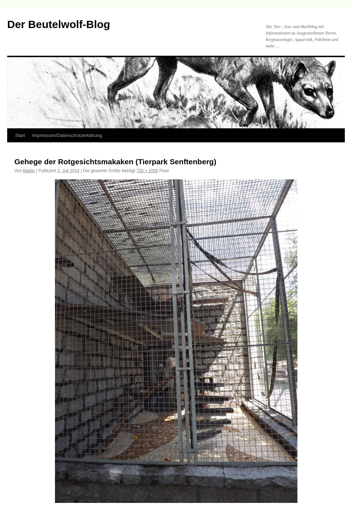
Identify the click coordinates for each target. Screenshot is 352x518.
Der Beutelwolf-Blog (58, 24)
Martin (29, 170)
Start (20, 135)
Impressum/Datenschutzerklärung (67, 135)
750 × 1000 (147, 170)
